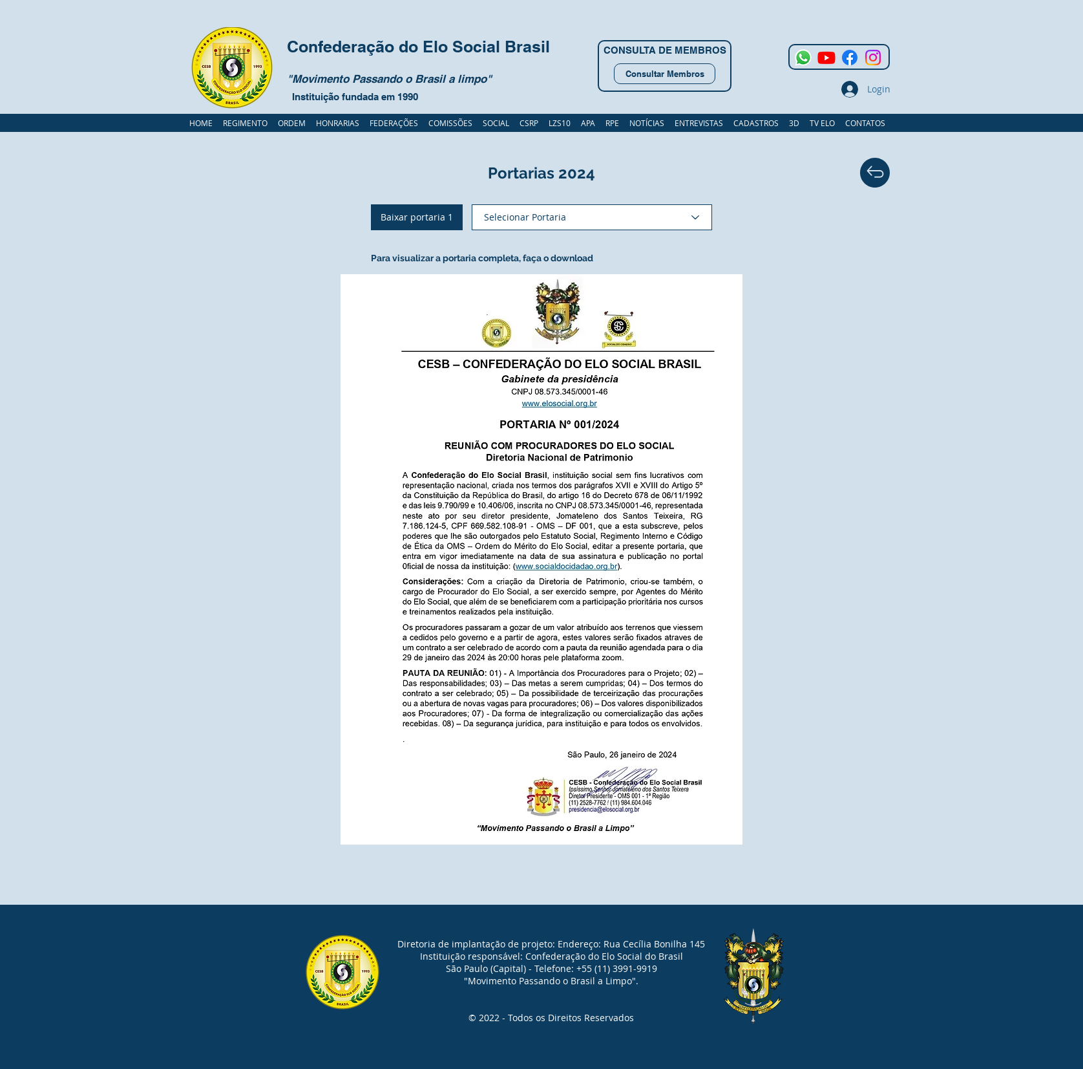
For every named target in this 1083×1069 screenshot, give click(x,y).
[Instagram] (873, 57)
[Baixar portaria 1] (417, 217)
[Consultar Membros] (664, 73)
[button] (756, 122)
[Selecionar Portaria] (592, 217)
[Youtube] (826, 57)
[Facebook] (849, 57)
